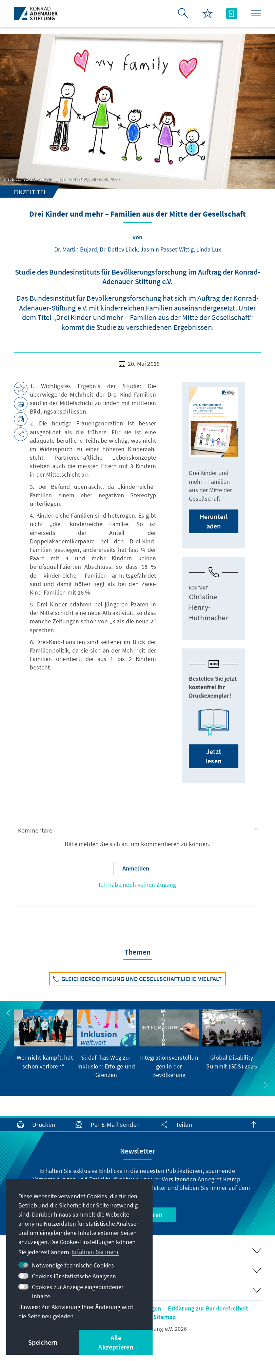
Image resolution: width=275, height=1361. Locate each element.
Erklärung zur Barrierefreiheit (208, 1308)
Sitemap (164, 1317)
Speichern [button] (43, 1342)
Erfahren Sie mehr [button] (95, 1252)
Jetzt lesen (213, 756)
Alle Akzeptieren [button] (115, 1342)
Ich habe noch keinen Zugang (137, 884)
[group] (43, 1039)
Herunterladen (214, 521)
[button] (137, 830)
